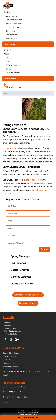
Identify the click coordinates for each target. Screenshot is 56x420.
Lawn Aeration (26, 303)
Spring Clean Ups (12, 27)
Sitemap (35, 414)
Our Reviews (10, 44)
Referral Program (13, 65)
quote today (29, 180)
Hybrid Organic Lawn (14, 23)
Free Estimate (10, 79)
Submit (44, 249)
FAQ (7, 58)
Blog (8, 61)
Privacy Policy (22, 412)
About (6, 54)
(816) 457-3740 (12, 85)
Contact (9, 69)
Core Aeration (11, 35)
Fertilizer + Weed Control (26, 294)
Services (7, 12)
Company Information (25, 414)
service (10, 148)
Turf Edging (10, 31)
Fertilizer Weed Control (15, 20)
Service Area (9, 50)
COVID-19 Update (32, 412)
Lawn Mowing (11, 16)
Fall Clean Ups (11, 38)
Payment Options (13, 73)
